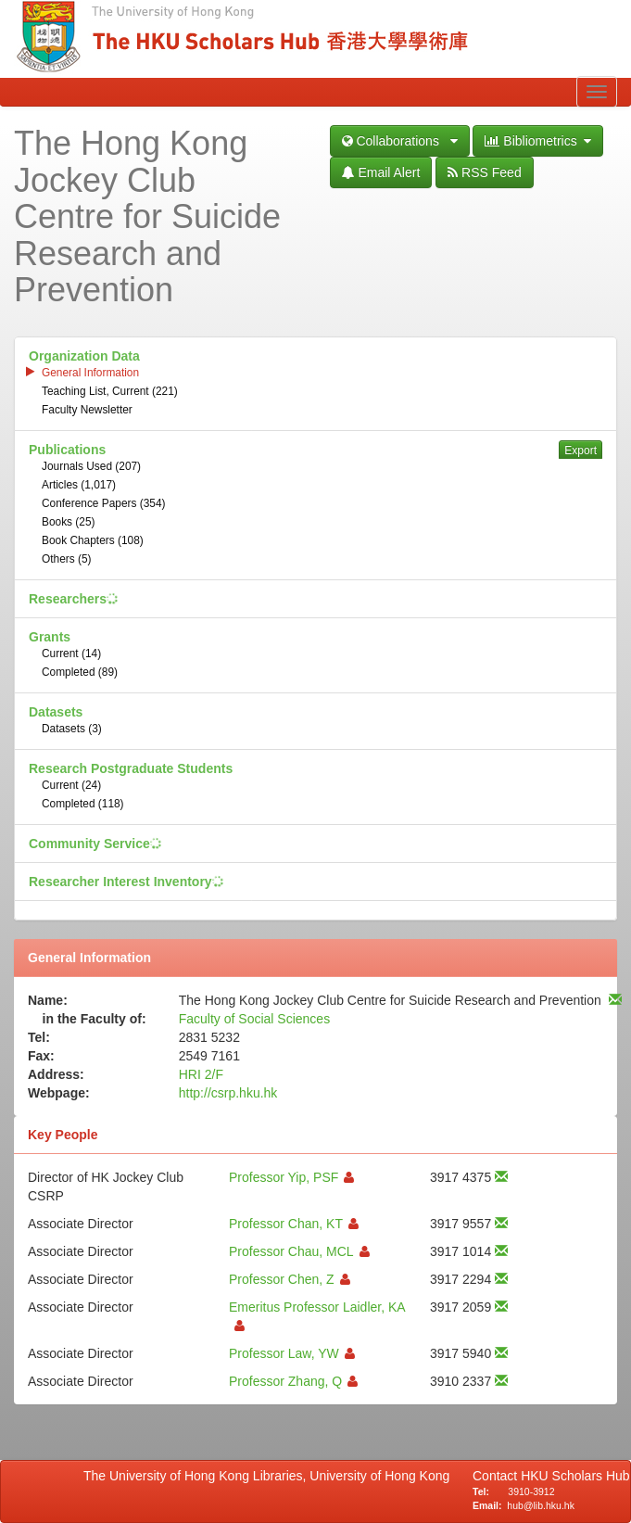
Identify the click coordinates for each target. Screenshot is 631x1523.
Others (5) (67, 558)
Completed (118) (83, 803)
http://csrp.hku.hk (228, 1092)
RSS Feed (484, 172)
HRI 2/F (201, 1074)
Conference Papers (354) (104, 503)
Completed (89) (80, 672)
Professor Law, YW (284, 1353)
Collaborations (400, 140)
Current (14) (71, 653)
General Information (90, 372)
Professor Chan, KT (286, 1223)
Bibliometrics (538, 140)
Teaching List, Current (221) (110, 391)
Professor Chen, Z (281, 1279)
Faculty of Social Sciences (254, 1018)
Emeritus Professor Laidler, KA (317, 1307)
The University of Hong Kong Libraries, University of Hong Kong (270, 1475)
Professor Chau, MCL (291, 1251)
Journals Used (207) (91, 466)
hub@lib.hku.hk (540, 1505)
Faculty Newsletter (87, 409)
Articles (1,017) (79, 484)
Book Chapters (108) (93, 540)
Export (580, 450)
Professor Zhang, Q (285, 1381)
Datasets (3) (72, 728)
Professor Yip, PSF (283, 1177)
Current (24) (71, 785)
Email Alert (381, 172)
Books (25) (68, 521)
